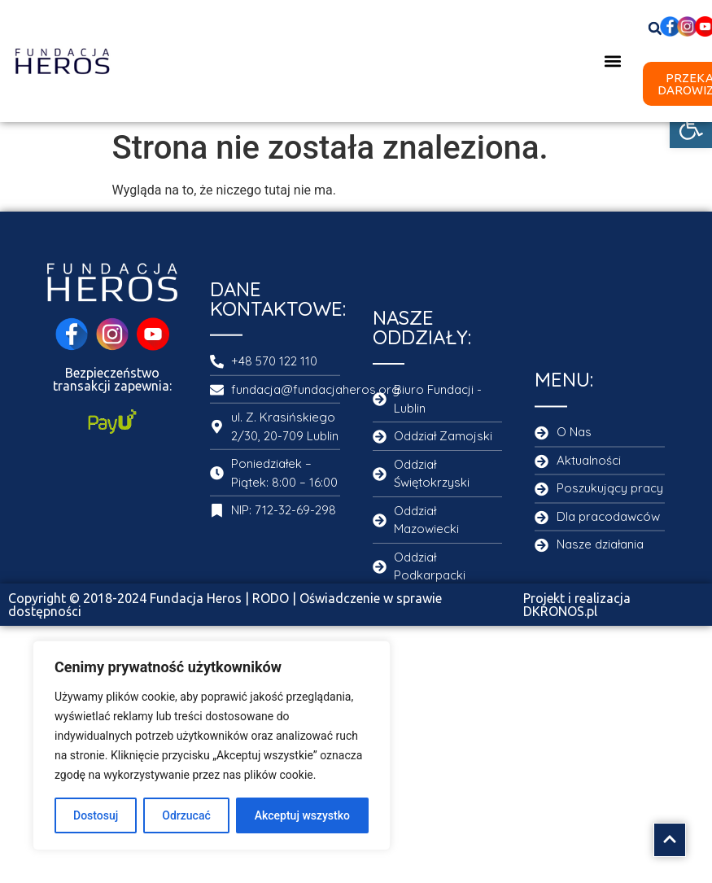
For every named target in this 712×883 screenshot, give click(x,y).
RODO (270, 598)
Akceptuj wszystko (302, 815)
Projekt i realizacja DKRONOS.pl (577, 605)
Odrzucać (186, 815)
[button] (691, 127)
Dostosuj (95, 815)
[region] (212, 745)
